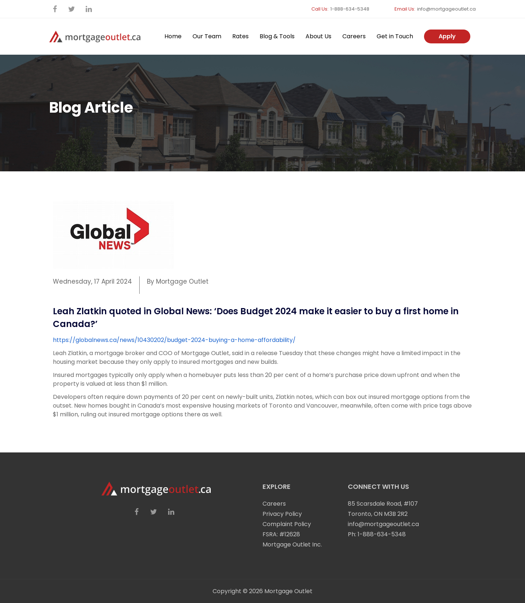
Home (173, 36)
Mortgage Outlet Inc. (292, 544)
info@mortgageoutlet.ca (446, 8)
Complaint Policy (286, 524)
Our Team (206, 36)
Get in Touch (395, 36)
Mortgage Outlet (288, 591)
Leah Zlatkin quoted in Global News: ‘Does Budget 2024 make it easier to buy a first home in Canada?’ (256, 317)
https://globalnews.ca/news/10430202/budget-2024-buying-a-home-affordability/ (174, 340)
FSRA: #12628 (281, 534)
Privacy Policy (282, 514)
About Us (318, 36)
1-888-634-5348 (349, 8)
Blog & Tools (277, 36)
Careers (354, 36)
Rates (240, 36)
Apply (447, 36)
